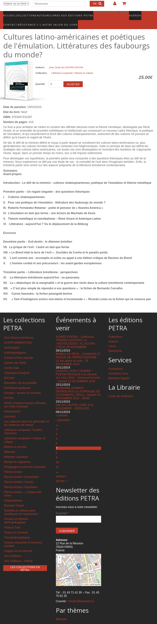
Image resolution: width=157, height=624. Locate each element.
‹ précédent (63, 413)
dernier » (61, 474)
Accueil (9, 13)
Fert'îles (9, 391)
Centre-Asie (11, 361)
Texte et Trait (12, 520)
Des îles (9, 371)
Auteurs (41, 13)
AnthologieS (11, 341)
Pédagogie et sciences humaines (25, 460)
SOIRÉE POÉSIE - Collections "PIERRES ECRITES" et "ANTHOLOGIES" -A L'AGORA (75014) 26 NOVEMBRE (75, 335)
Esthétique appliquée (17, 381)
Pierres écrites (13, 465)
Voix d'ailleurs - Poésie (18, 554)
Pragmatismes (13, 494)
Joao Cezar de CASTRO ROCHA (66, 60)
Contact (137, 13)
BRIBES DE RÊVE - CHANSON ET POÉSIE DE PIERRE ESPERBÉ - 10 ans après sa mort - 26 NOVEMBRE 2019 (78, 352)
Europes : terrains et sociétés (22, 386)
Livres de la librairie (120, 389)
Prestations (115, 362)
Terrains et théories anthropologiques (16, 514)
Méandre (9, 445)
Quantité (40, 77)
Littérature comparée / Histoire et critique (72, 66)
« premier (62, 408)
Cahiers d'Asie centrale (18, 351)
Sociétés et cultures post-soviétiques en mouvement (21, 505)
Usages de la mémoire (18, 544)
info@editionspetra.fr (81, 594)
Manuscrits (115, 344)
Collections (25, 13)
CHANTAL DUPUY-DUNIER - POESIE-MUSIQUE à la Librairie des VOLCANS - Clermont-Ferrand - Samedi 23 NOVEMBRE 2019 (78, 369)
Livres (112, 339)
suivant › (61, 469)
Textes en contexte (16, 525)
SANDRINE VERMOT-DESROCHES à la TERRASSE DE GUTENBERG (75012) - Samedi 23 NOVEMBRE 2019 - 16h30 (78, 386)
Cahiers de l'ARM (15, 356)
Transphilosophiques (17, 531)
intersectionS (12, 404)
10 (57, 455)
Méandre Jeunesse (16, 450)
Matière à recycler (15, 440)
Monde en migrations (17, 455)
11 (57, 460)
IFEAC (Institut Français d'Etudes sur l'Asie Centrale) (25, 398)
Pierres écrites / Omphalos (20, 480)
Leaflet (86, 578)
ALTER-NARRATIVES (18, 336)
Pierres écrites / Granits (19, 475)
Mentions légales (119, 371)
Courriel (62, 506)
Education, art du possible (20, 376)
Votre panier (122, 4)
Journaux (10, 409)
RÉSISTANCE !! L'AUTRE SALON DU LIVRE (25, 19)
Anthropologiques (15, 346)
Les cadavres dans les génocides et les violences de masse (26, 416)
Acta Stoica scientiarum (19, 331)
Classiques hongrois (16, 366)
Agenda (123, 13)
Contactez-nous (118, 366)
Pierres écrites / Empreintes (21, 470)
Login (113, 4)
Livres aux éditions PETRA (64, 13)
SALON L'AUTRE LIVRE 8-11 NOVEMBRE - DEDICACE (74, 400)
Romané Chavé (14, 499)
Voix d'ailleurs (12, 549)
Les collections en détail (25, 561)
